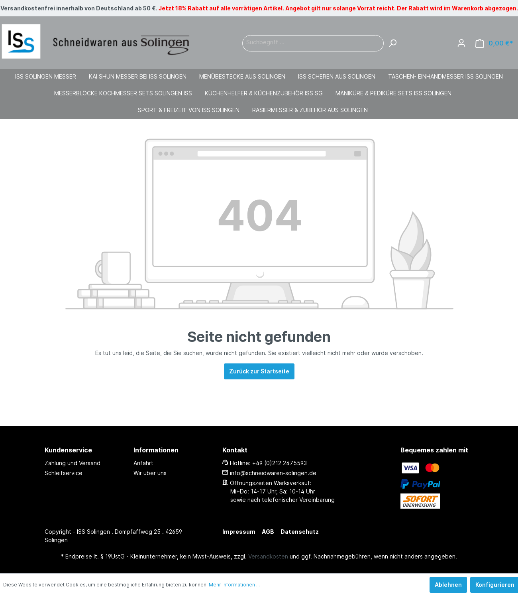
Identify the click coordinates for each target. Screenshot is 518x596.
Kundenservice (68, 450)
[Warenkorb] (494, 43)
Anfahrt (143, 463)
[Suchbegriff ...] (313, 43)
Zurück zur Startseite (259, 371)
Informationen (156, 450)
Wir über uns (150, 473)
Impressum (238, 531)
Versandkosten (268, 556)
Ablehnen (448, 584)
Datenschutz (300, 531)
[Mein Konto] (461, 43)
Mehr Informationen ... (234, 585)
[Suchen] (392, 43)
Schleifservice (63, 473)
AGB (268, 531)
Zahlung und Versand (72, 463)
